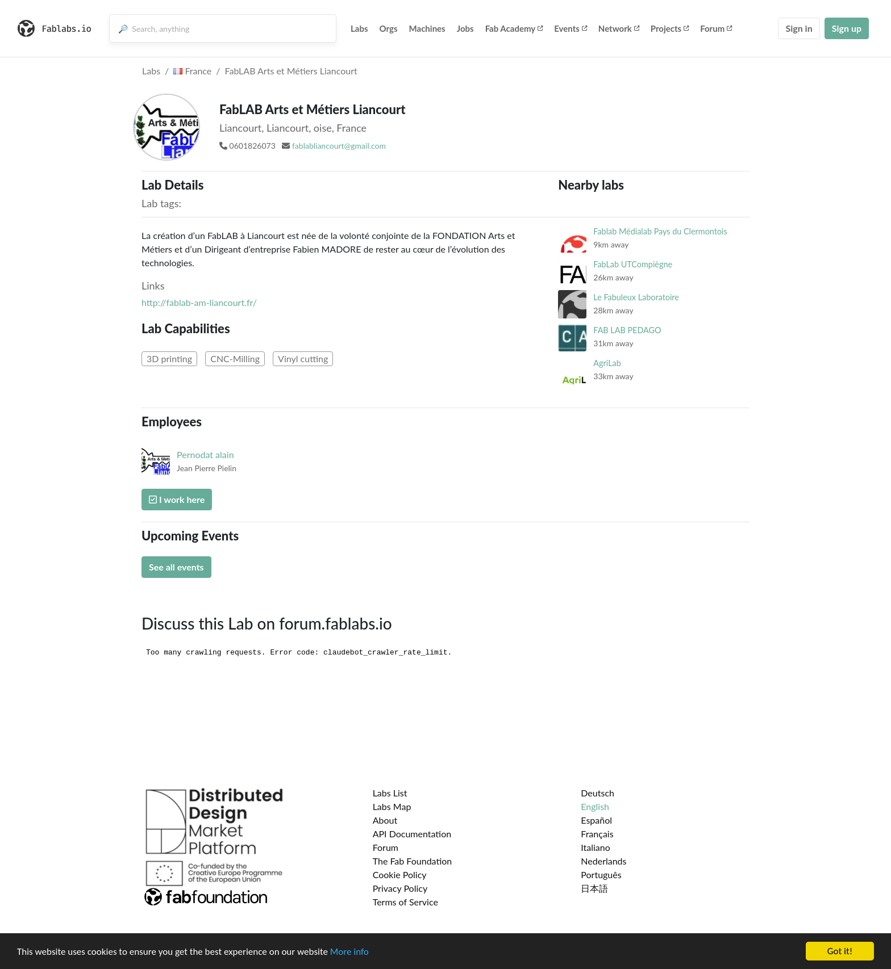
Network (618, 28)
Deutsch (597, 792)
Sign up (846, 28)
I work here (177, 499)
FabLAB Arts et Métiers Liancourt (291, 70)
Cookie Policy (400, 874)
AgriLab (607, 363)
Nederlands (603, 860)
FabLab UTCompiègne (632, 264)
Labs (359, 28)
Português (601, 874)
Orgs (389, 28)
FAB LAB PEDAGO (627, 330)
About (385, 820)
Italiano (595, 847)
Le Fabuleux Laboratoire (636, 297)
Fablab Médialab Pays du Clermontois (660, 231)
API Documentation (412, 833)
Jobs (465, 28)
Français (597, 833)
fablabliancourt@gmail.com (339, 145)
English (595, 806)
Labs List (390, 792)
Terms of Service (405, 901)
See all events (176, 566)
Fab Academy (514, 28)
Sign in (798, 28)
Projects (670, 28)
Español (596, 820)
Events (570, 28)
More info (349, 953)
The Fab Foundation (412, 860)
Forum (716, 28)
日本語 (594, 888)
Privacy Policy (400, 888)
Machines (427, 28)
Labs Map (392, 806)
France (192, 70)
